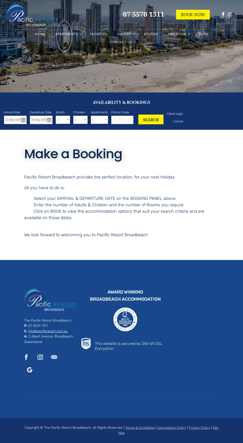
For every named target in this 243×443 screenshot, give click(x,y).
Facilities (98, 34)
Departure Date (40, 112)
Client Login (175, 114)
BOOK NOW (193, 14)
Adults (60, 112)
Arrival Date (12, 112)
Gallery (124, 34)
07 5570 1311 (38, 326)
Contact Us (120, 42)
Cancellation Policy (171, 428)
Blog (203, 34)
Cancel (178, 121)
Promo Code (120, 112)
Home (40, 34)
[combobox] (63, 120)
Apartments (66, 34)
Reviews (151, 34)
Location (177, 34)
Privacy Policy (199, 428)
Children (79, 112)
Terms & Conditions (140, 428)
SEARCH (151, 119)
